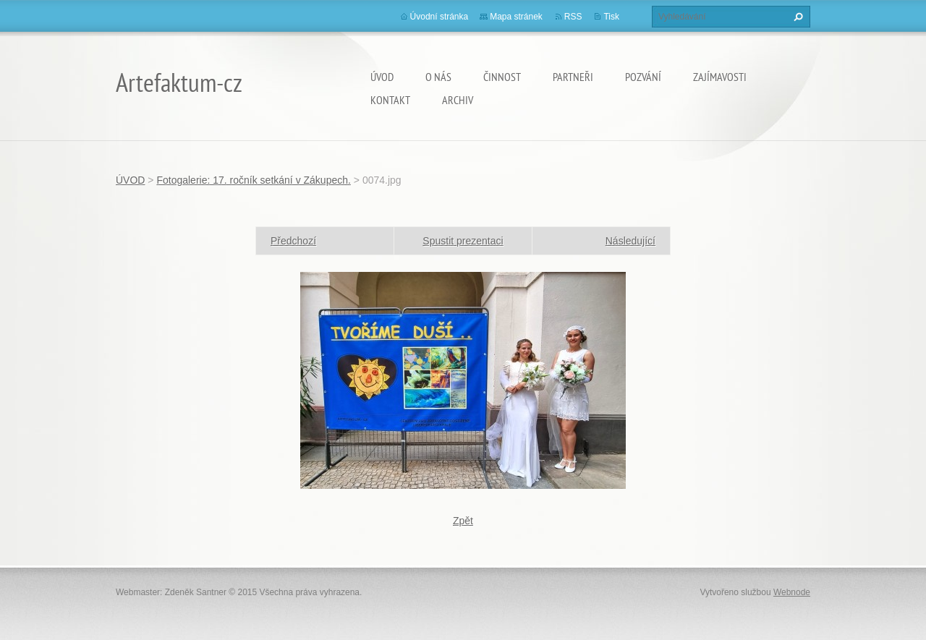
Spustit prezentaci (462, 241)
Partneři (573, 76)
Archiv (457, 100)
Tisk (611, 17)
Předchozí (293, 241)
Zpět (463, 520)
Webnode (791, 592)
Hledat (796, 16)
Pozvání (643, 76)
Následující (630, 241)
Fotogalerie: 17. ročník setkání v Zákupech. (253, 180)
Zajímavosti (720, 76)
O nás (438, 76)
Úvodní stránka (439, 17)
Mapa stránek (516, 17)
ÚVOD (382, 76)
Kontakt (390, 100)
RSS (573, 17)
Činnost (502, 76)
